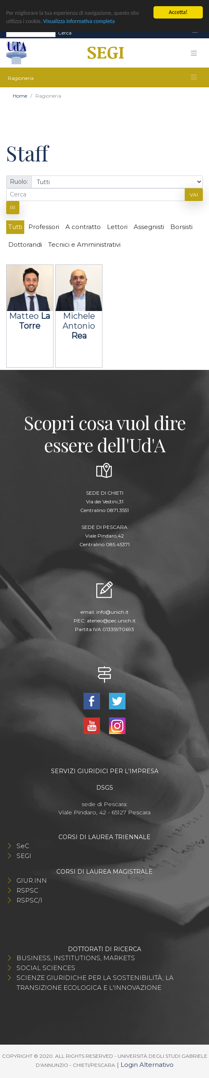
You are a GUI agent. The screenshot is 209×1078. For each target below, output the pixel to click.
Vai (194, 195)
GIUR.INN (31, 880)
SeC (22, 846)
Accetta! (178, 12)
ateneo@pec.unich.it (111, 620)
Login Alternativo (147, 1065)
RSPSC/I (29, 900)
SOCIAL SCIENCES (45, 968)
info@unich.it (112, 612)
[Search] (31, 33)
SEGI (23, 856)
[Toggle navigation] (195, 32)
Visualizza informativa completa (79, 21)
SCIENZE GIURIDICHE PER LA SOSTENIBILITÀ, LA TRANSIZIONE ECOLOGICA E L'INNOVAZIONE (95, 982)
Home (20, 96)
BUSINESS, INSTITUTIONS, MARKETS (75, 958)
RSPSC (27, 890)
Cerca (65, 33)
